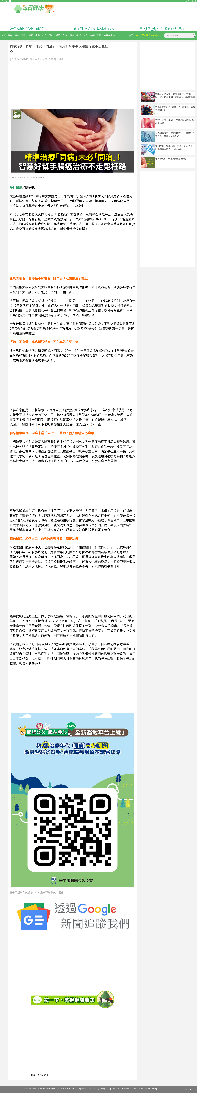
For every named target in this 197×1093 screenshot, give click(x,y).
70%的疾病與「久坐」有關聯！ (27, 28)
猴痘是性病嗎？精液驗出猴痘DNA (94, 28)
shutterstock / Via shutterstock (27, 177)
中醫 (37, 35)
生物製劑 (140, 35)
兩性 (72, 35)
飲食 (44, 35)
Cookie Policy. (151, 1089)
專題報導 (58, 59)
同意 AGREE (189, 1090)
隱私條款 (52, 1089)
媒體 (99, 35)
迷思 (85, 35)
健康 (17, 35)
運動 (51, 35)
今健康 (43, 59)
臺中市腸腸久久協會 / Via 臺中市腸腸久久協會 (37, 892)
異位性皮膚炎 (152, 35)
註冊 (194, 1)
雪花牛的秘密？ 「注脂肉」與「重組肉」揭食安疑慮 (162, 30)
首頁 (3, 35)
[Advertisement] (72, 83)
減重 (58, 35)
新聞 (31, 35)
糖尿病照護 (109, 35)
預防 (24, 35)
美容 (65, 35)
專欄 (92, 35)
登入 (187, 1)
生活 (78, 35)
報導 (10, 35)
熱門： (132, 35)
